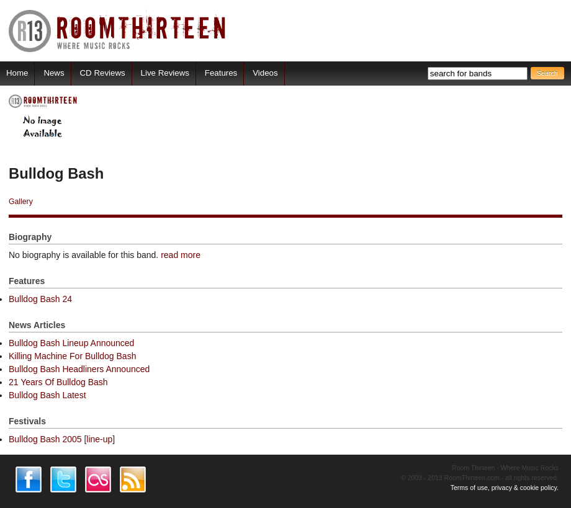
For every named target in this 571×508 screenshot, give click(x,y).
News (53, 73)
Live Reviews (165, 73)
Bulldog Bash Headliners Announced (79, 369)
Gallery (21, 201)
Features (221, 73)
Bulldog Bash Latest (47, 395)
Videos (265, 73)
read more (180, 255)
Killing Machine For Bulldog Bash (72, 356)
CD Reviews (102, 73)
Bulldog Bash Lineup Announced (71, 343)
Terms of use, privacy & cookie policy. (505, 487)
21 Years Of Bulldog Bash (58, 382)
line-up (99, 439)
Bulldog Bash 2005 (45, 439)
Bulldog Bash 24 (40, 299)
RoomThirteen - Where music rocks (118, 31)
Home (17, 73)
